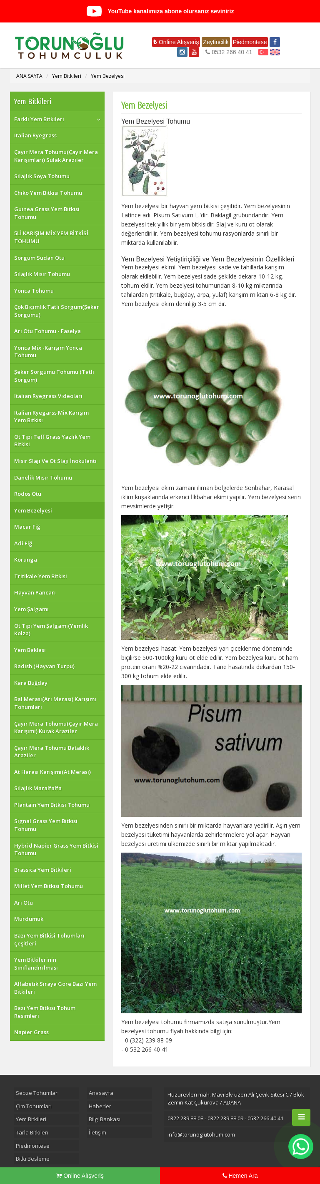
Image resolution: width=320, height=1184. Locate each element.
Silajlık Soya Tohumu (42, 176)
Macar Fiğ (27, 526)
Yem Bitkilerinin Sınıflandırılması (36, 963)
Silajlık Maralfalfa (38, 788)
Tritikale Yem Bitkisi (40, 576)
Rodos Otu (27, 493)
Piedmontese (250, 42)
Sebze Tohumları (37, 1093)
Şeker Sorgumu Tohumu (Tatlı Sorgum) (54, 375)
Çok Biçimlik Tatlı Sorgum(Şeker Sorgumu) (56, 310)
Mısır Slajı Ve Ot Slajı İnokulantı (55, 461)
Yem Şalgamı (31, 609)
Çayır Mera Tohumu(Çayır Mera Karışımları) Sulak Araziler (56, 156)
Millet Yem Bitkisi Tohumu (48, 886)
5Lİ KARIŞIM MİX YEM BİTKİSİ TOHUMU (51, 237)
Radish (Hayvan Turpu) (44, 666)
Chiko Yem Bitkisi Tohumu (48, 193)
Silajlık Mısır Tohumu (42, 274)
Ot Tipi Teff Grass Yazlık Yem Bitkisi (52, 440)
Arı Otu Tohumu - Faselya (47, 331)
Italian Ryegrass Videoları (48, 396)
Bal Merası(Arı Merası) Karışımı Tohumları (55, 703)
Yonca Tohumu (34, 290)
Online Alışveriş (176, 42)
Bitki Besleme (33, 1158)
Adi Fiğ (23, 543)
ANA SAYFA (29, 76)
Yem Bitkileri (66, 76)
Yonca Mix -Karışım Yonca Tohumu (48, 351)
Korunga (25, 559)
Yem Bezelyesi (108, 76)
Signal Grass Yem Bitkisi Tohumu (46, 825)
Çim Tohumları (34, 1106)
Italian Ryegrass (35, 135)
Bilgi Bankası (104, 1119)
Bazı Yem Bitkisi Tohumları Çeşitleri (49, 939)
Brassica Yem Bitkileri (42, 869)
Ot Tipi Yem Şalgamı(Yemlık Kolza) (51, 629)
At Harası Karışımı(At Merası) (52, 772)
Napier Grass (31, 1032)
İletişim (97, 1132)
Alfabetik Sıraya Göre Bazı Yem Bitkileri (55, 987)
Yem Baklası (30, 650)
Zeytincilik (215, 42)
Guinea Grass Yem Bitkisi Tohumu (47, 213)
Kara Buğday (31, 683)
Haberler (100, 1106)
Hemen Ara (240, 1175)
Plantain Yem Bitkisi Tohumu (52, 804)
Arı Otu (23, 902)
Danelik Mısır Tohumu (43, 477)
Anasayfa (101, 1093)
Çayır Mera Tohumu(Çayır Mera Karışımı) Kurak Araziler (56, 727)
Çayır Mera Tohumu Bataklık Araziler (51, 751)
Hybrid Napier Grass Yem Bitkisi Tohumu (56, 849)
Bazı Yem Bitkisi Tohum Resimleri (44, 1012)
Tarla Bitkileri (32, 1132)
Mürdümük (28, 919)
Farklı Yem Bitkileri (39, 119)
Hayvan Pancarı (35, 592)
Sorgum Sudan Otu (39, 257)
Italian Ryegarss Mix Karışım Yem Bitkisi (51, 416)
